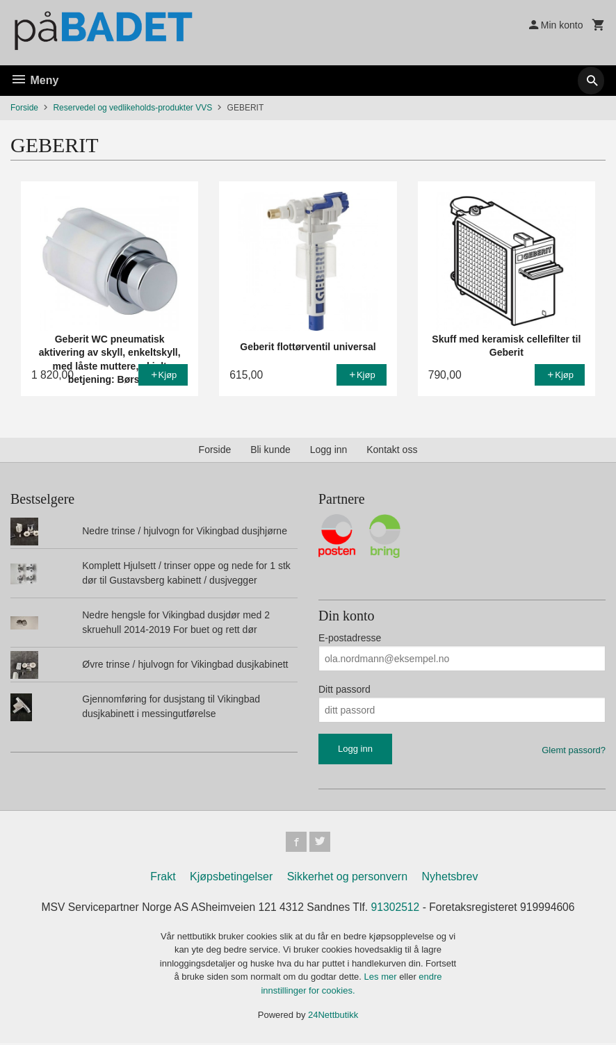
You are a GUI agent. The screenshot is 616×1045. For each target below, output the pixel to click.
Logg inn (329, 449)
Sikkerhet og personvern (347, 878)
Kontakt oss (391, 449)
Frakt (162, 878)
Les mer (382, 978)
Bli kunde (270, 449)
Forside (24, 108)
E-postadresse (349, 637)
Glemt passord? (574, 750)
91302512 (396, 909)
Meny (34, 80)
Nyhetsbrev (450, 878)
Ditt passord (344, 689)
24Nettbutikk (333, 1017)
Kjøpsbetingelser (231, 878)
